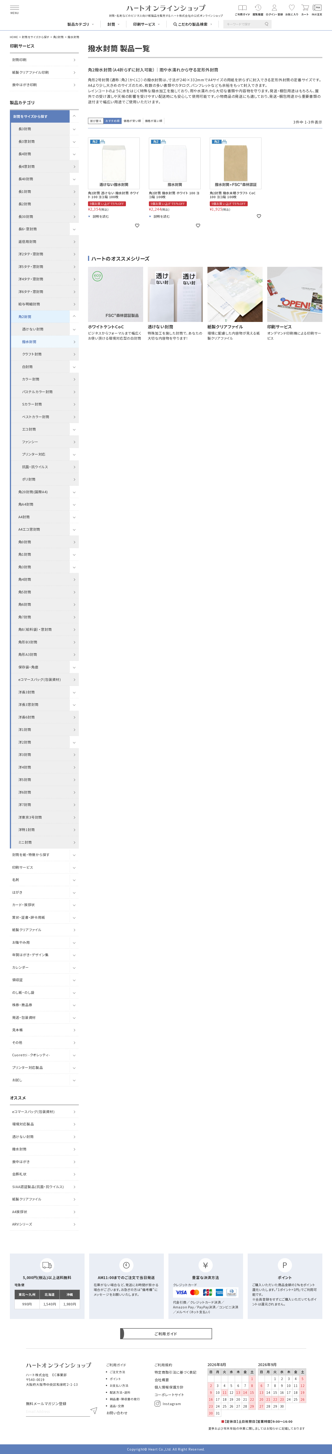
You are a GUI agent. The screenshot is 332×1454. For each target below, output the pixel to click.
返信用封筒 (27, 241)
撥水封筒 (29, 341)
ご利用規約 (163, 1364)
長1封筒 (24, 191)
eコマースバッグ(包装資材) (39, 679)
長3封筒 (24, 128)
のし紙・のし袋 (23, 992)
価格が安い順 (132, 121)
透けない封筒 (33, 329)
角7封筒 (24, 616)
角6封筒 (24, 604)
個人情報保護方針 (169, 1387)
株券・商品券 (22, 1004)
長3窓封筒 (26, 141)
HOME (14, 37)
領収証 (17, 979)
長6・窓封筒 (27, 228)
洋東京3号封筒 (30, 817)
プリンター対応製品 (27, 1067)
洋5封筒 (24, 779)
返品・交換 (117, 1406)
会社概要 (162, 1379)
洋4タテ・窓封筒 (30, 278)
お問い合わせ (117, 1412)
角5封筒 (24, 591)
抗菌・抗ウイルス (35, 466)
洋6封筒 (24, 792)
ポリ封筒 (29, 479)
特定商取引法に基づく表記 (176, 1372)
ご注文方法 (117, 1372)
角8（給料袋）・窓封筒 (35, 629)
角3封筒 (24, 566)
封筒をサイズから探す (35, 37)
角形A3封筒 (27, 654)
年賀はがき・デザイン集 (30, 954)
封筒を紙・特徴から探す (31, 854)
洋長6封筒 (26, 717)
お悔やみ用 (21, 942)
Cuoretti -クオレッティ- (31, 1054)
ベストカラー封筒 (35, 416)
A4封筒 (24, 516)
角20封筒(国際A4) (33, 491)
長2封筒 (24, 203)
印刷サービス (22, 867)
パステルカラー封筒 (37, 391)
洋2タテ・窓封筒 (30, 253)
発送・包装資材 (24, 1017)
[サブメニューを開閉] (74, 116)
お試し (17, 1079)
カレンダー (20, 967)
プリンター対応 (34, 454)
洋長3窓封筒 (28, 704)
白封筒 (27, 366)
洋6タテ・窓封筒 (30, 291)
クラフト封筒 (32, 354)
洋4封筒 (24, 767)
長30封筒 (25, 216)
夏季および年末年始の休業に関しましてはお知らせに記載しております (256, 1428)
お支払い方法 (119, 1385)
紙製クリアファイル (27, 929)
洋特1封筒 (26, 829)
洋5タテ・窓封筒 (30, 266)
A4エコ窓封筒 (29, 529)
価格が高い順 (153, 121)
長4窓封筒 (26, 166)
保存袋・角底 (28, 667)
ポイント (115, 1379)
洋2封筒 (24, 742)
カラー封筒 (31, 379)
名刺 (16, 879)
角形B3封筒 (27, 642)
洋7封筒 (24, 804)
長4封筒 (24, 153)
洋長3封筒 (26, 692)
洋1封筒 (24, 729)
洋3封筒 (24, 754)
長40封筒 (25, 178)
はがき (17, 892)
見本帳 (17, 1029)
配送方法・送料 (120, 1392)
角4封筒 (24, 579)
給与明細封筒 (29, 304)
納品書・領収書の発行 (125, 1399)
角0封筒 (24, 541)
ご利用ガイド (116, 1364)
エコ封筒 (29, 429)
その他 (17, 1042)
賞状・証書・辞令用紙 (28, 917)
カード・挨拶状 (23, 904)
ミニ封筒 (25, 842)
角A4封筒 (26, 504)
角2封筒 (58, 37)
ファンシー (30, 441)
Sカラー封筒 (32, 404)
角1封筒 (24, 554)
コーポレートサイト (169, 1394)
